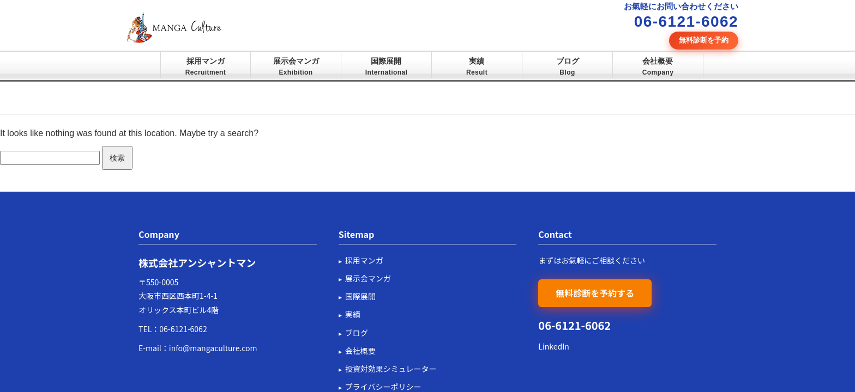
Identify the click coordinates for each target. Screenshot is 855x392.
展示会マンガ (296, 67)
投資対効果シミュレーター (391, 368)
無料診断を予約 (703, 40)
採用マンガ (205, 67)
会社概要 (658, 67)
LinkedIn (553, 346)
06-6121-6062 (183, 328)
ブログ (567, 67)
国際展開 (386, 67)
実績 (476, 67)
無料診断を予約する (595, 292)
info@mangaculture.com (213, 347)
